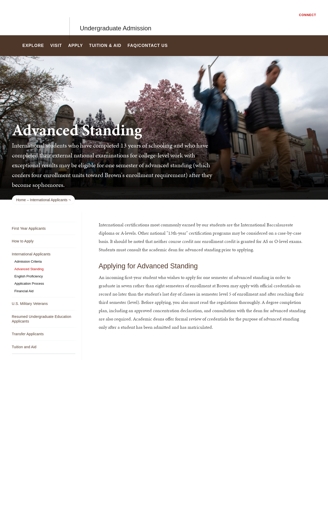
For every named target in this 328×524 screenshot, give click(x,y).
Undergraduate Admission (115, 17)
